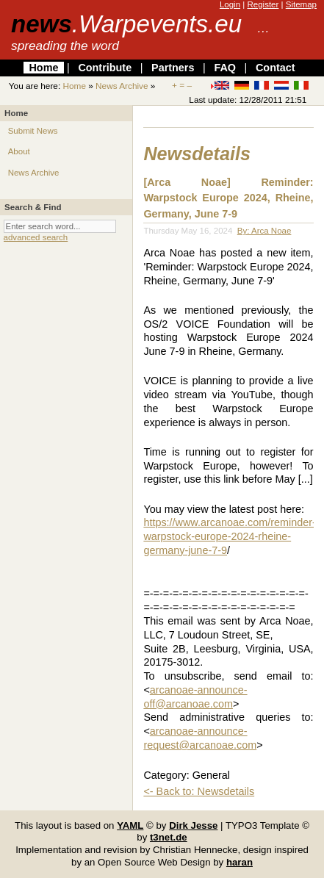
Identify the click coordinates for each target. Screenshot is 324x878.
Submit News (33, 130)
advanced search (36, 237)
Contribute (105, 67)
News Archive (122, 86)
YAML (130, 825)
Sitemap (301, 4)
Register (262, 4)
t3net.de (168, 837)
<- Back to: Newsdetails (198, 791)
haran (239, 862)
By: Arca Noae (264, 230)
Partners (172, 67)
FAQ (225, 67)
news (126, 23)
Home (43, 67)
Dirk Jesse (193, 825)
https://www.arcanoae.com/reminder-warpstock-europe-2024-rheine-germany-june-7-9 (229, 536)
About (19, 151)
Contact (275, 67)
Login (230, 4)
